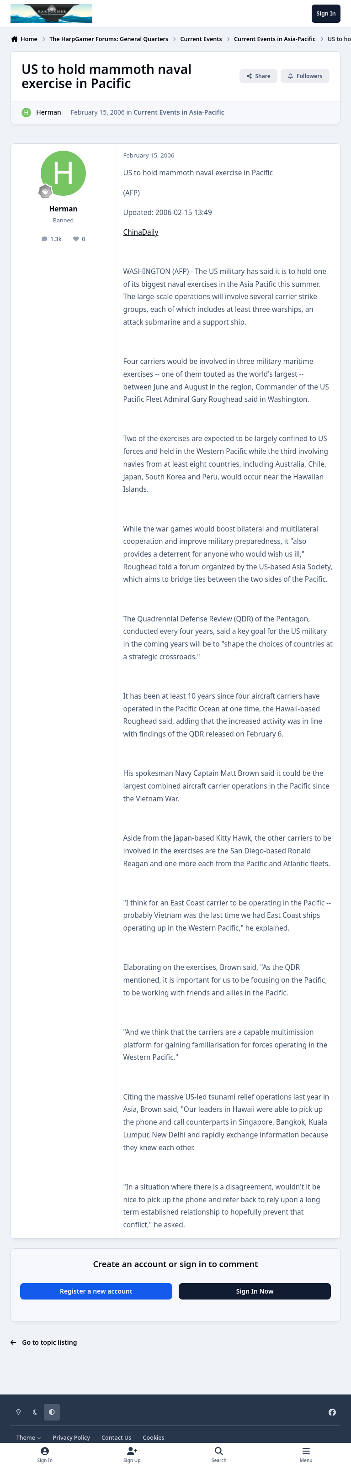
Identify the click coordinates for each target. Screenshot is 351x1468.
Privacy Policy (71, 1438)
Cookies (154, 1438)
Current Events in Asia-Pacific (178, 112)
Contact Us (116, 1438)
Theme (29, 1438)
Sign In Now (255, 1291)
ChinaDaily (140, 232)
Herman (48, 112)
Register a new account (96, 1291)
